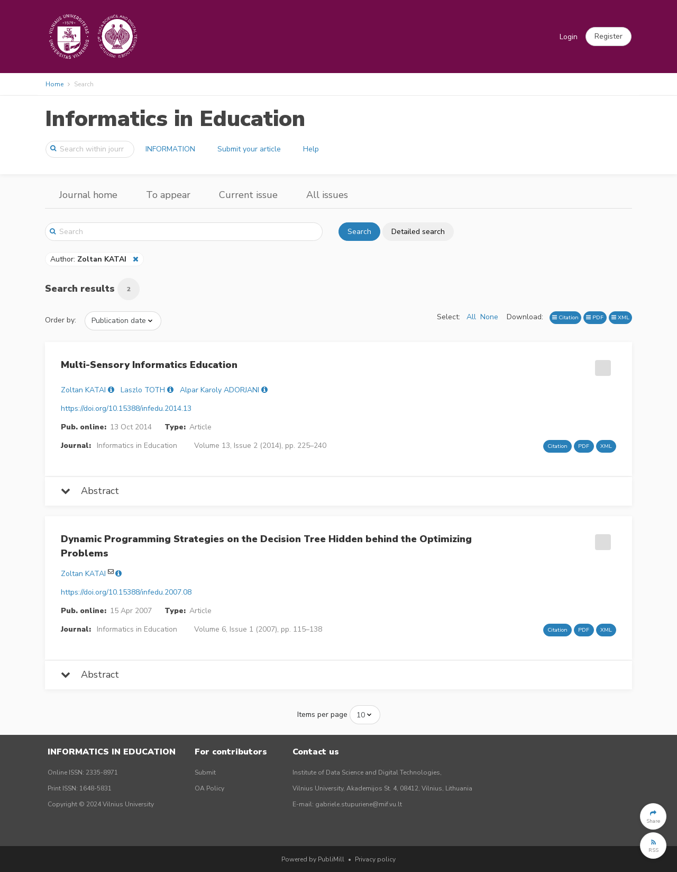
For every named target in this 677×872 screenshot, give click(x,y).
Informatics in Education (175, 119)
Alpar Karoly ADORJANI (219, 390)
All (471, 317)
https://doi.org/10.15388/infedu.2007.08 (126, 592)
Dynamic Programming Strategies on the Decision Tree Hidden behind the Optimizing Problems (266, 546)
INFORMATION (170, 149)
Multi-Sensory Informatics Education (149, 364)
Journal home (88, 194)
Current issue (248, 194)
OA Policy (209, 788)
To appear (168, 194)
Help (311, 149)
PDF (594, 317)
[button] (608, 36)
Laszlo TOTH (143, 390)
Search (359, 232)
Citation (565, 317)
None (489, 317)
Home (54, 84)
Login (569, 37)
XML (620, 317)
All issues (327, 194)
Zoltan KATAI (83, 390)
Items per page (322, 714)
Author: (89, 259)
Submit (205, 772)
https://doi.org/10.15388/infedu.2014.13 (126, 408)
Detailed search (418, 232)
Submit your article (249, 149)
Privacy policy (375, 859)
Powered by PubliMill (312, 859)
